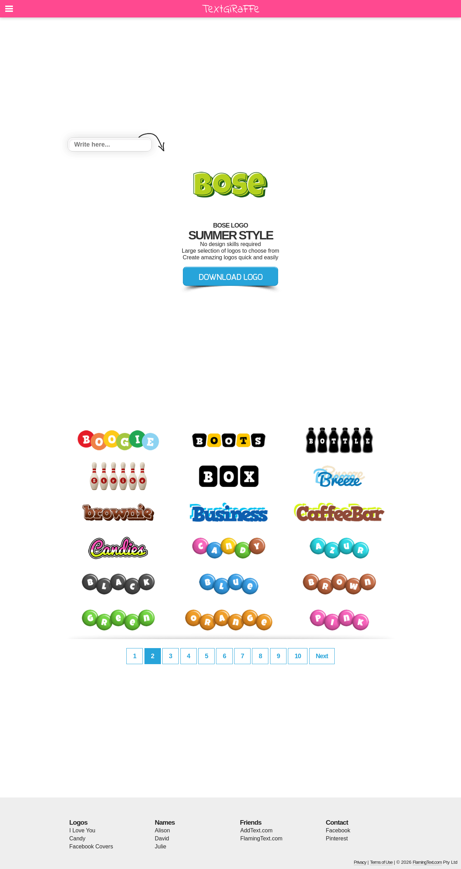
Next (322, 656)
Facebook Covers (91, 846)
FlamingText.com (261, 838)
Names (165, 822)
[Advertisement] (231, 78)
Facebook (338, 830)
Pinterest (337, 838)
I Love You (82, 830)
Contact (337, 822)
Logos (78, 822)
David (162, 838)
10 (298, 656)
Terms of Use (381, 862)
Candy (77, 838)
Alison (162, 830)
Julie (160, 846)
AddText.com (256, 830)
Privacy (360, 862)
